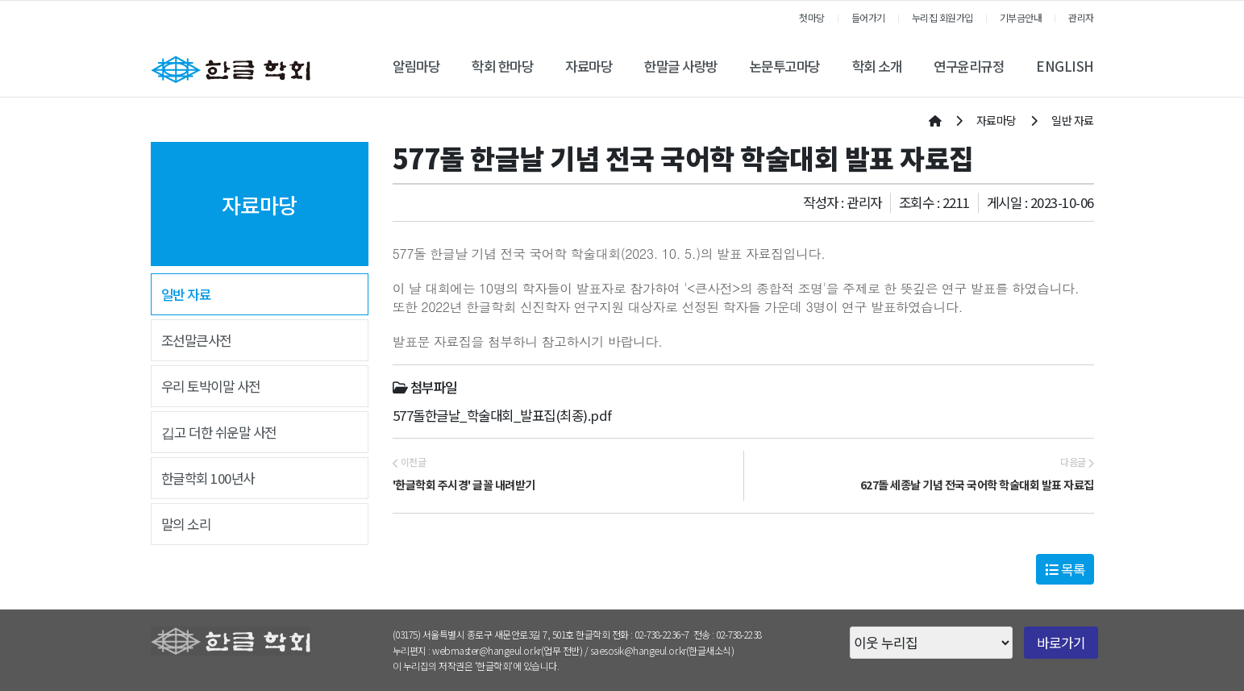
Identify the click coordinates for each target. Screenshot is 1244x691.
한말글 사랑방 (681, 66)
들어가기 (868, 17)
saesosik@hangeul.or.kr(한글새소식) (662, 650)
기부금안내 (1021, 17)
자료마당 (588, 66)
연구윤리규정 (969, 66)
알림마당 (416, 66)
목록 (1064, 569)
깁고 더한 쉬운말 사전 (219, 432)
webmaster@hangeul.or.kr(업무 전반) (507, 650)
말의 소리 (186, 524)
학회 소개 (877, 66)
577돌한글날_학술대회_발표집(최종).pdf (502, 415)
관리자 (1081, 17)
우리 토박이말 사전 (210, 386)
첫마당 (812, 17)
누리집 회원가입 (942, 17)
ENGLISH (1065, 66)
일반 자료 (186, 294)
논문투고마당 (785, 66)
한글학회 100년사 (208, 478)
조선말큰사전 (196, 340)
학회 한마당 (502, 66)
